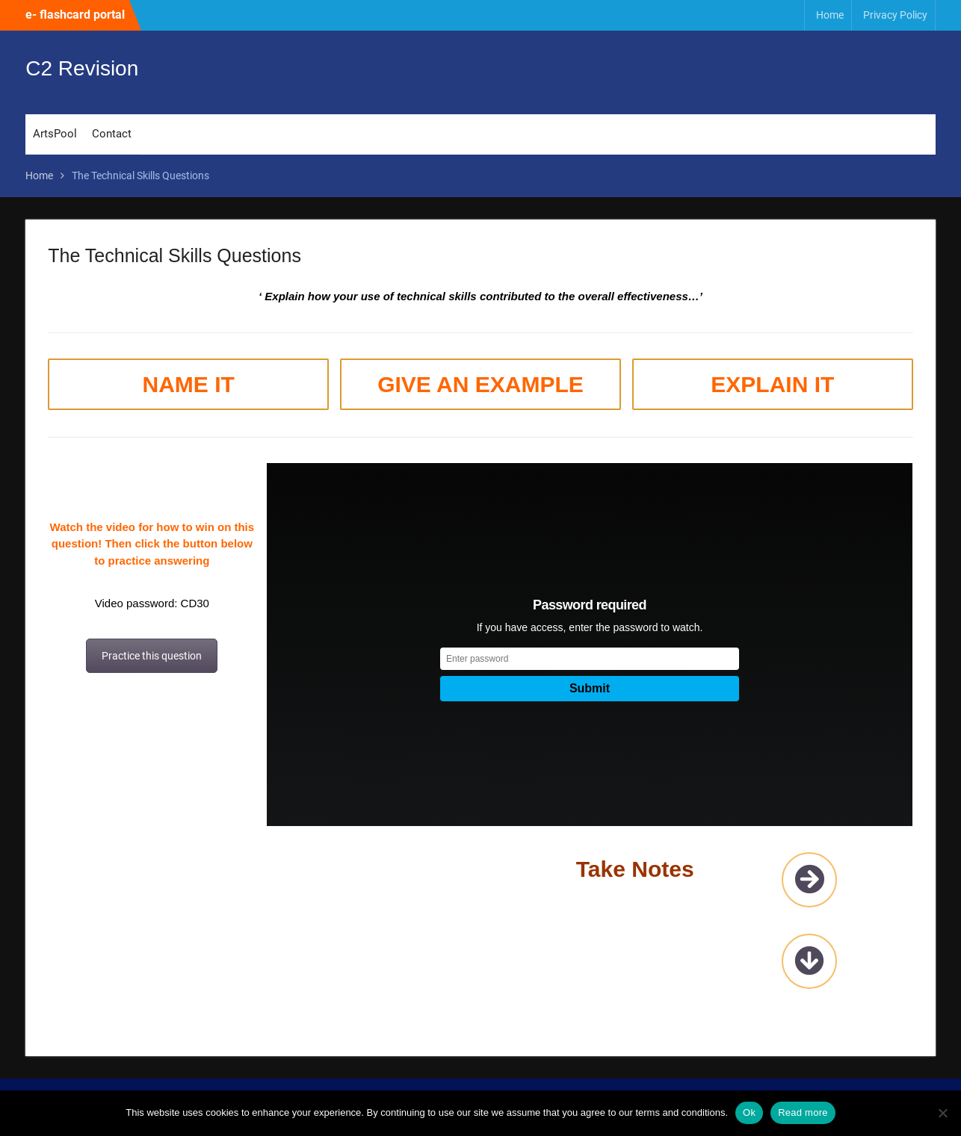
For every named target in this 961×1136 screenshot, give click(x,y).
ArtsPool (55, 133)
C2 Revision (81, 68)
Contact (112, 133)
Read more (803, 1112)
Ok (749, 1112)
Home (830, 15)
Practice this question (152, 656)
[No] (942, 1112)
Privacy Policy (895, 15)
